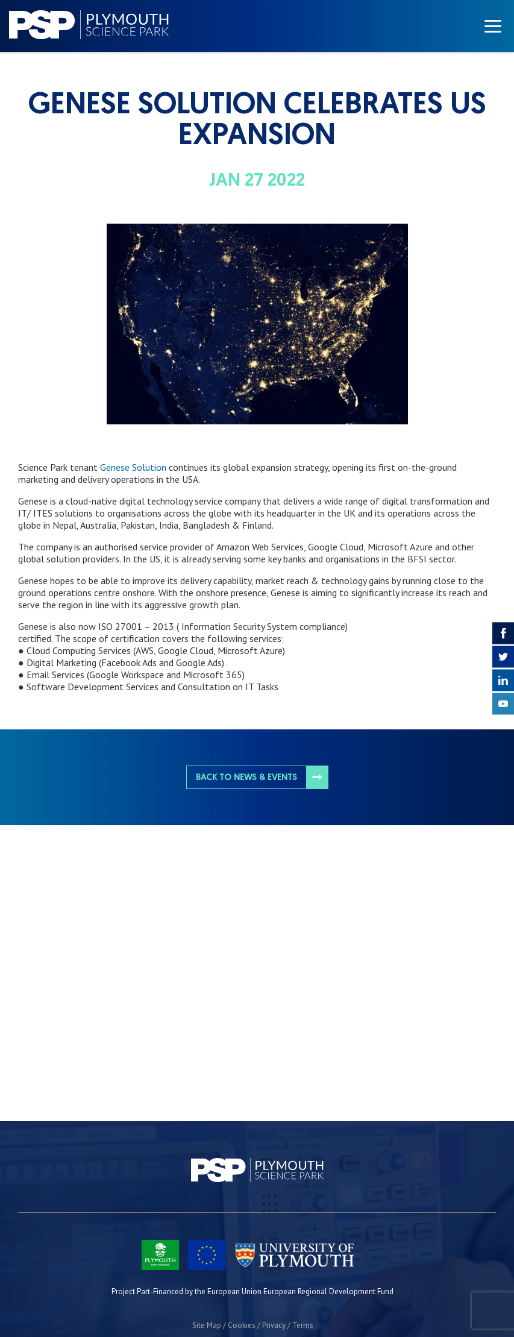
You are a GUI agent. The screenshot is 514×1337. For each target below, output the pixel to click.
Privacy (274, 1325)
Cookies (241, 1325)
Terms (302, 1325)
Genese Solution (132, 467)
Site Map (206, 1325)
